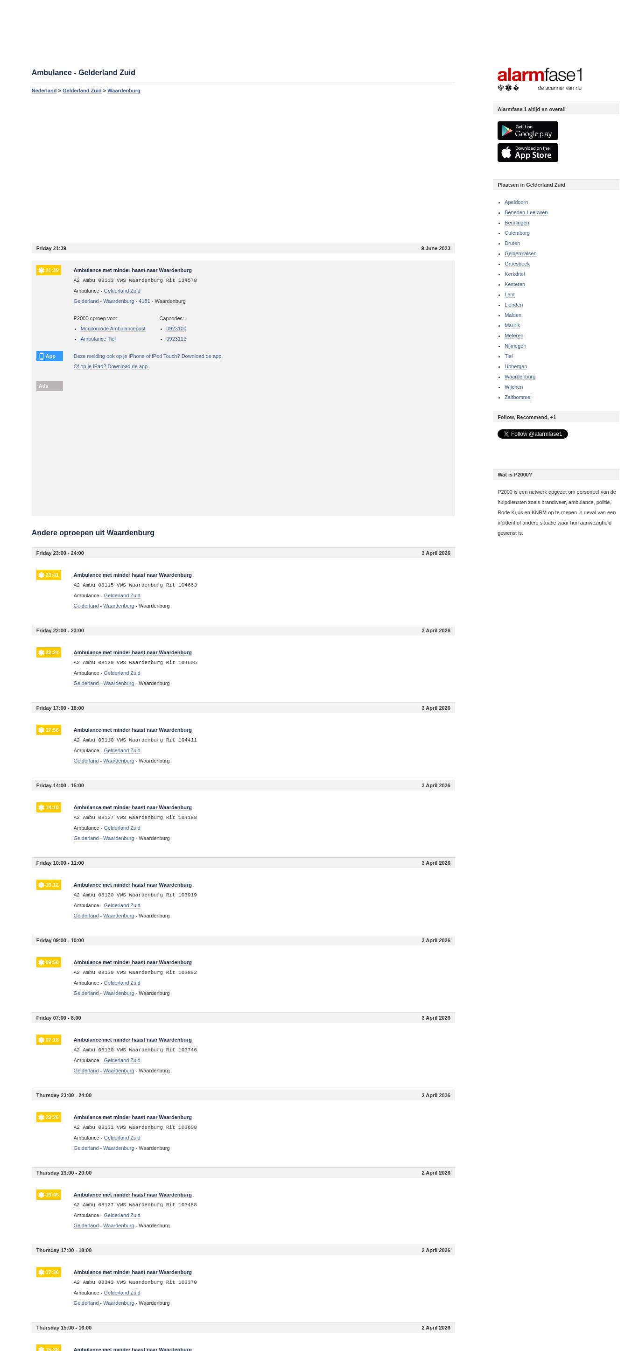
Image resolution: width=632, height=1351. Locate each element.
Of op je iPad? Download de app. (111, 366)
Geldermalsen (520, 253)
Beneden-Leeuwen (526, 212)
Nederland (44, 90)
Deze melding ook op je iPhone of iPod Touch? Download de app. (148, 356)
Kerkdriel (515, 274)
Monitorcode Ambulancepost (113, 328)
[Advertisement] (243, 168)
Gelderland (86, 301)
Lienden (514, 305)
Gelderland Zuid (82, 90)
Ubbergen (516, 366)
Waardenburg (123, 90)
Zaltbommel (518, 397)
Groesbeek (517, 263)
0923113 (177, 339)
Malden (513, 315)
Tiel (509, 356)
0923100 (177, 328)
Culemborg (517, 233)
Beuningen (517, 222)
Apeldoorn (516, 202)
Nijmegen (515, 346)
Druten (512, 243)
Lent (509, 294)
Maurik (512, 325)
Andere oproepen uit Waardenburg (93, 533)
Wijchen (514, 387)
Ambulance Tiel (98, 339)
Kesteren (515, 284)
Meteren (514, 335)
